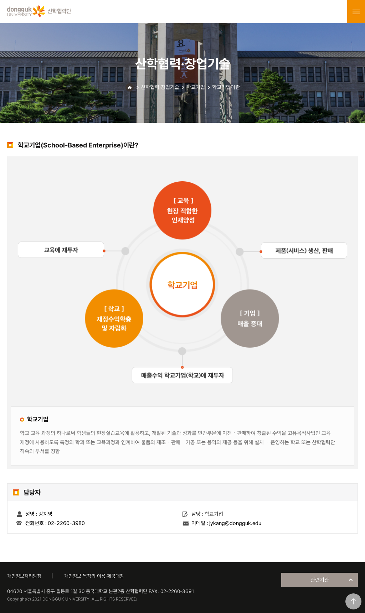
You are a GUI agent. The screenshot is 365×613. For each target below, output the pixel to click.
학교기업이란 (226, 87)
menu (356, 11)
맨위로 (353, 601)
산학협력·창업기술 (160, 87)
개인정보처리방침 (24, 576)
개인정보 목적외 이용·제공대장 (94, 576)
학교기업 (195, 87)
